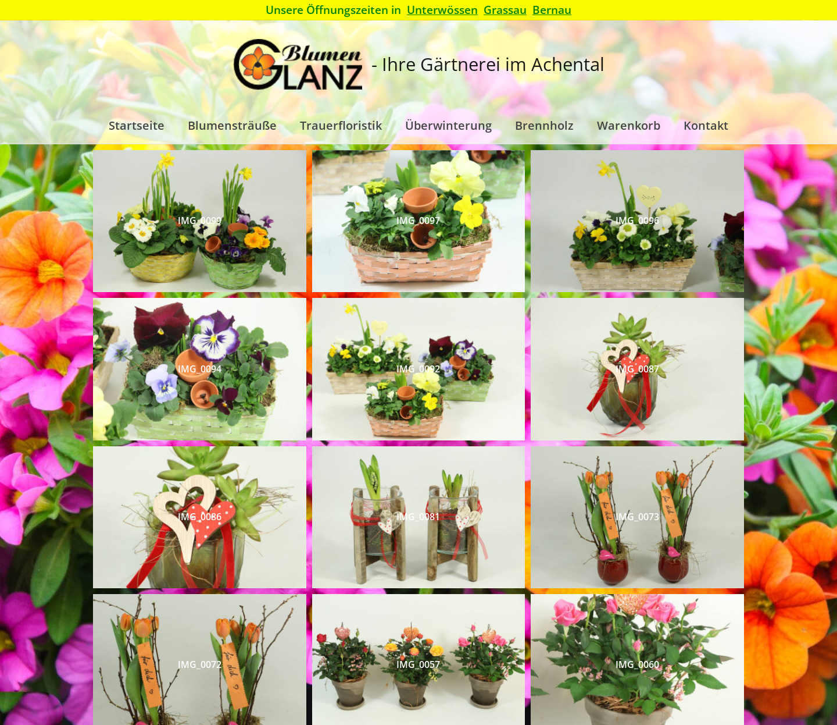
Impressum (679, 675)
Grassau (505, 9)
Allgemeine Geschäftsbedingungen (454, 675)
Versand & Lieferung (323, 675)
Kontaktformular (175, 675)
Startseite (247, 675)
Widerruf (626, 675)
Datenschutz (569, 675)
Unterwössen (442, 9)
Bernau (551, 9)
